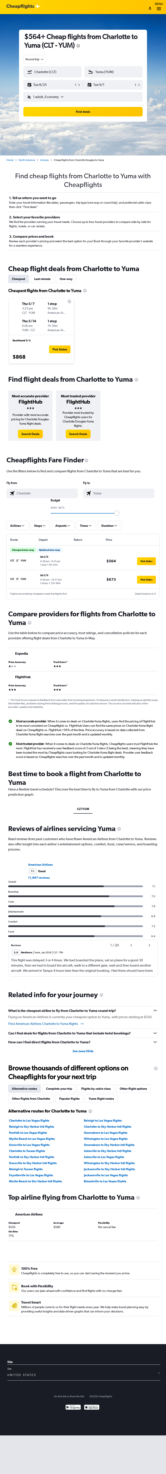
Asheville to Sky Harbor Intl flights (107, 1151)
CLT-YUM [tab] (83, 809)
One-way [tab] (66, 279)
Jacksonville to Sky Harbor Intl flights (109, 1169)
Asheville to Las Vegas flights (104, 1157)
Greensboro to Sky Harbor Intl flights (109, 1145)
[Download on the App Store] (92, 1408)
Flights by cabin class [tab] (96, 1088)
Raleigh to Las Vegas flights (103, 1120)
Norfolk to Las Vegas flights (28, 1132)
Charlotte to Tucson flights (27, 1151)
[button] (50, 84)
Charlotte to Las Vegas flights (29, 1120)
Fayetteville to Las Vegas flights (31, 1175)
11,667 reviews (39, 877)
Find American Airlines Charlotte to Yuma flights (46, 1024)
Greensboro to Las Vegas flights (105, 1132)
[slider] (116, 513)
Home (9, 160)
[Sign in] (150, 8)
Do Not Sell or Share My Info (69, 1396)
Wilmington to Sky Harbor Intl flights (109, 1163)
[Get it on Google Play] (73, 1408)
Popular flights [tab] (69, 1098)
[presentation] (78, 46)
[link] (30, 434)
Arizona (44, 160)
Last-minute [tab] (42, 279)
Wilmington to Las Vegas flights (106, 1138)
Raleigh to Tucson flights (26, 1169)
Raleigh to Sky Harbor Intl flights (31, 1126)
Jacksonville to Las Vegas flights (106, 1175)
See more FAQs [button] (83, 1051)
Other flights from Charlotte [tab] (31, 1098)
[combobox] (34, 59)
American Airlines (40, 864)
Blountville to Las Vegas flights (105, 1181)
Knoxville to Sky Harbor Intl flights (33, 1163)
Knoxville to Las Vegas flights (29, 1145)
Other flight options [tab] (133, 1088)
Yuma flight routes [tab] (101, 1098)
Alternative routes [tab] (24, 1088)
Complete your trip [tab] (59, 1088)
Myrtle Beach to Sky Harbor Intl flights (35, 1181)
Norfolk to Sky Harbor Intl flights (31, 1157)
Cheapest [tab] (18, 279)
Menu (159, 7)
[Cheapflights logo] (20, 7)
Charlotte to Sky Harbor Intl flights (107, 1126)
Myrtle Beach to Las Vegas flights (32, 1138)
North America (27, 160)
